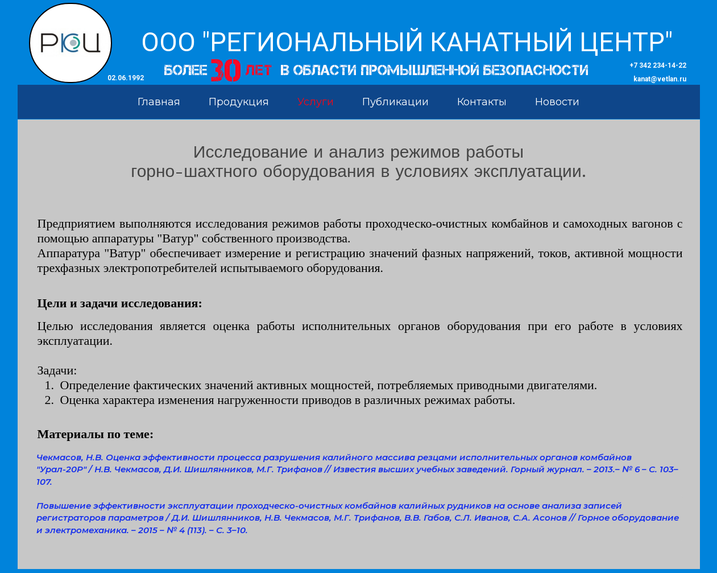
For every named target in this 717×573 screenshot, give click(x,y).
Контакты (482, 102)
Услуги (315, 102)
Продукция (239, 102)
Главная (159, 102)
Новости (557, 102)
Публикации (395, 102)
